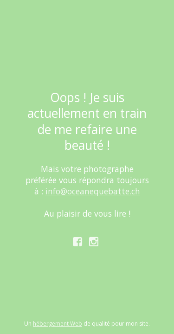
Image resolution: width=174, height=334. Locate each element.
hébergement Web (57, 324)
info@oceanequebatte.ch (92, 191)
